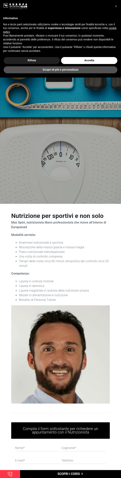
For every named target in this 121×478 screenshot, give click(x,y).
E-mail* (20, 460)
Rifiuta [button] (32, 60)
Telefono (67, 460)
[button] (116, 6)
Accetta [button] (89, 60)
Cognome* (68, 448)
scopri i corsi (70, 474)
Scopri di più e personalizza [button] (60, 69)
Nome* (20, 448)
